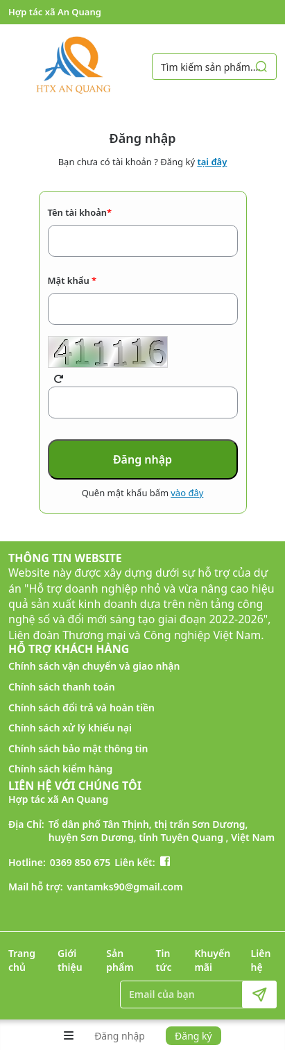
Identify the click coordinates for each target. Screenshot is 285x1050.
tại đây (212, 161)
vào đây (187, 492)
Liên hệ (261, 960)
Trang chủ (21, 960)
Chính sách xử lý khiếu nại (70, 727)
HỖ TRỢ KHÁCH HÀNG (68, 649)
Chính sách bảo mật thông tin (78, 748)
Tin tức (164, 960)
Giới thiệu (70, 960)
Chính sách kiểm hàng (60, 768)
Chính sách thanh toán (61, 686)
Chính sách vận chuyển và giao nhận (94, 665)
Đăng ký (193, 1035)
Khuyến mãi (212, 960)
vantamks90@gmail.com (125, 886)
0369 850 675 (80, 862)
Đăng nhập (119, 1035)
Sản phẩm (119, 960)
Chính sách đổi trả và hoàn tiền (81, 707)
